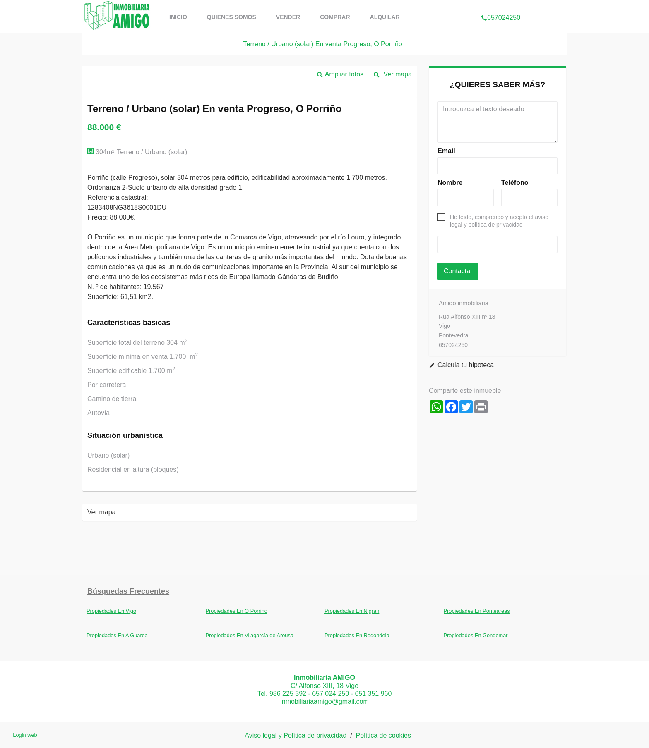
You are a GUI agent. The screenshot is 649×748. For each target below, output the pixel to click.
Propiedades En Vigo (111, 611)
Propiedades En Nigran (351, 611)
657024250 (500, 6)
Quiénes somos (231, 17)
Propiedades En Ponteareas (477, 611)
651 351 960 (373, 693)
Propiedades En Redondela (356, 635)
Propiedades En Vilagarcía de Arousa (249, 635)
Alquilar (385, 17)
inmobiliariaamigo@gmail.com (324, 701)
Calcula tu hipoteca (465, 364)
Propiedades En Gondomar (476, 635)
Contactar (458, 271)
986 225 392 (287, 693)
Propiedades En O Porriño (236, 611)
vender (288, 17)
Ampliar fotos (344, 74)
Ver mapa (398, 74)
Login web (25, 735)
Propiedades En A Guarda (117, 635)
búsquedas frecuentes (128, 591)
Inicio (178, 17)
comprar (335, 17)
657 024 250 (330, 693)
